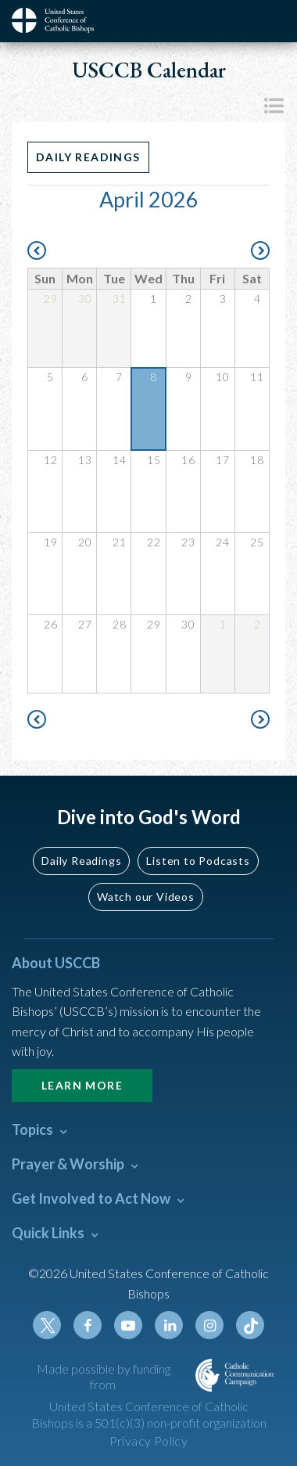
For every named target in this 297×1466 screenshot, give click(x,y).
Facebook (87, 1325)
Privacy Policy (148, 1440)
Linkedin (169, 1325)
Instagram (209, 1325)
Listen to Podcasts (197, 860)
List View (273, 105)
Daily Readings (88, 157)
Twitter (47, 1325)
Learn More (82, 1085)
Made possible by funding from (103, 1376)
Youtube (128, 1325)
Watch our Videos (146, 896)
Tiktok (250, 1325)
